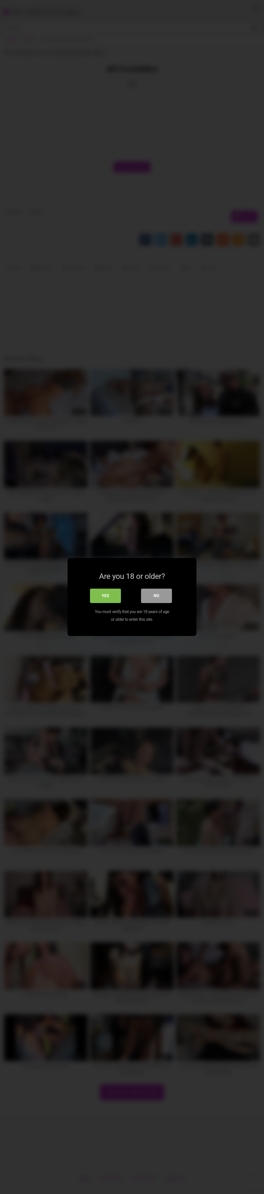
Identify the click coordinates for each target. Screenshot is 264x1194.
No (156, 595)
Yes (105, 595)
